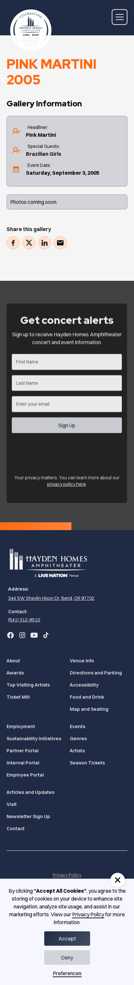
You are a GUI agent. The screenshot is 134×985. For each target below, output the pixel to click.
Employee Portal (25, 775)
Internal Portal (23, 763)
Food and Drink (87, 697)
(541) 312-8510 (24, 620)
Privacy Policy (88, 914)
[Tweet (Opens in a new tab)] (29, 243)
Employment (21, 726)
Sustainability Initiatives (34, 739)
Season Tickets (87, 763)
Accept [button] (67, 938)
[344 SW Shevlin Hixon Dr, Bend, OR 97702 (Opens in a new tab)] (50, 598)
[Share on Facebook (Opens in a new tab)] (13, 243)
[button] (119, 17)
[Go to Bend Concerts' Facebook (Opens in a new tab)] (10, 635)
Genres (78, 739)
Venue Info (82, 661)
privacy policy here (66, 488)
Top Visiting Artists (28, 685)
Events (77, 726)
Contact (16, 829)
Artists (77, 751)
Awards (15, 673)
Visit (12, 804)
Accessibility (84, 685)
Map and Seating (89, 709)
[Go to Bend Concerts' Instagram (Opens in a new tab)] (22, 635)
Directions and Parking (96, 673)
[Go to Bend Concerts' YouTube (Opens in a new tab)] (34, 635)
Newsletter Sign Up (28, 816)
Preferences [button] (67, 973)
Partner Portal (23, 751)
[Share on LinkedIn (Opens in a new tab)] (44, 243)
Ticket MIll (18, 697)
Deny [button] (67, 957)
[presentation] (61, 455)
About (13, 661)
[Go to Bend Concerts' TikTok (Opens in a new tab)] (46, 635)
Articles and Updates (30, 792)
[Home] (29, 27)
